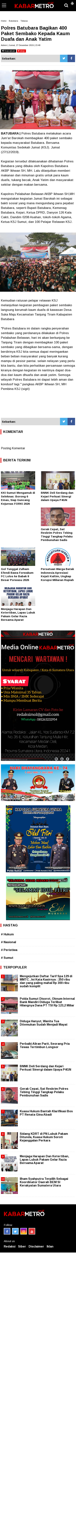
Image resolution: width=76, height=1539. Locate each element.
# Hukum (7, 934)
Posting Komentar (13, 448)
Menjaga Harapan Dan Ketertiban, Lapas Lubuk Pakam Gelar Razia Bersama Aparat (44, 1160)
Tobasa (24, 21)
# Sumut (7, 957)
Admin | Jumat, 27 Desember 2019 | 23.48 (20, 45)
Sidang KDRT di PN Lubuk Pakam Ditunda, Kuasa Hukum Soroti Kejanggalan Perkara (44, 1137)
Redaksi (9, 1246)
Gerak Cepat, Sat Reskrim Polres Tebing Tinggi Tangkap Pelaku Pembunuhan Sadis (44, 1092)
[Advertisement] (38, 404)
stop (21, 50)
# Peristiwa (9, 950)
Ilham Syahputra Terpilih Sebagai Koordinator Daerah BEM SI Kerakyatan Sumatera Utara (44, 1182)
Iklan (50, 1246)
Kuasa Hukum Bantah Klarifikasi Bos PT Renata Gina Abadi (46, 1113)
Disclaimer (36, 1246)
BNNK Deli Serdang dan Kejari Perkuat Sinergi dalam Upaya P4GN (57, 496)
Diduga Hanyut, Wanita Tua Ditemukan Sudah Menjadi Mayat (44, 1023)
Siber (22, 1246)
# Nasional (8, 942)
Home (3, 21)
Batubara (13, 21)
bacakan (8, 50)
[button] (72, 2)
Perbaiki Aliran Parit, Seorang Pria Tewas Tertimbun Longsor (45, 1045)
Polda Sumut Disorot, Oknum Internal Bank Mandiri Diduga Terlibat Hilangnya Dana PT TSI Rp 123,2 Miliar (47, 1002)
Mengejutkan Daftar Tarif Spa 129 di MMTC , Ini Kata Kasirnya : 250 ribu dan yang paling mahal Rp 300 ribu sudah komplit (46, 981)
